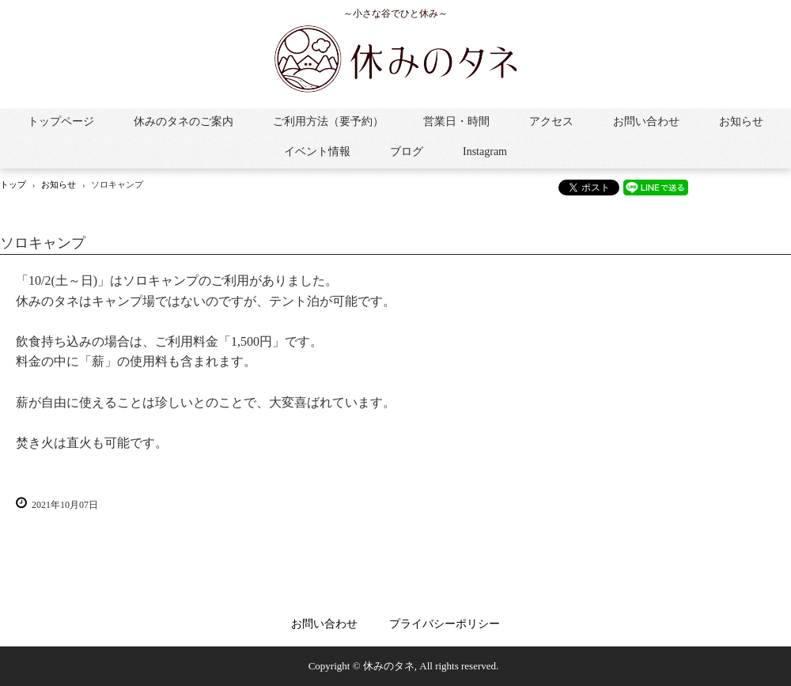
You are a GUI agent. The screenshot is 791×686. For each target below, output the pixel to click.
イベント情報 (317, 151)
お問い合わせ (646, 121)
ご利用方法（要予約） (328, 121)
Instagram (485, 151)
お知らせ (741, 121)
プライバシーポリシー (444, 624)
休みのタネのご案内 (183, 121)
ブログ (406, 151)
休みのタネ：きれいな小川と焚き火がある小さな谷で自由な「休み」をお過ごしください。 (395, 59)
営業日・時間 (456, 121)
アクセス (551, 121)
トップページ (61, 121)
